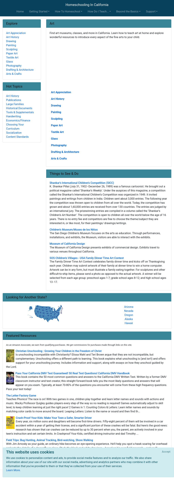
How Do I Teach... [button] (98, 11)
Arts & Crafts (59, 158)
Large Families (15, 104)
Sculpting (57, 118)
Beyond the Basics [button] (127, 11)
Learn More (13, 470)
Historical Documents (19, 108)
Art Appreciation (61, 92)
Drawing (56, 105)
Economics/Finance (18, 120)
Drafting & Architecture (65, 152)
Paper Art (57, 125)
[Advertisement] (109, 64)
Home (20, 11)
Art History (57, 98)
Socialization (14, 132)
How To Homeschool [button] (67, 11)
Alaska (129, 319)
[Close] (166, 452)
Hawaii (129, 323)
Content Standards (17, 136)
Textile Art (57, 132)
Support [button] (150, 11)
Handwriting (13, 116)
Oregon (128, 315)
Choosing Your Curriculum (15, 126)
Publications (13, 100)
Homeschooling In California (87, 5)
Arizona (128, 306)
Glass (54, 138)
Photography (59, 145)
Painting (56, 112)
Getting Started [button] (38, 11)
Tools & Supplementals (20, 112)
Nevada (128, 311)
